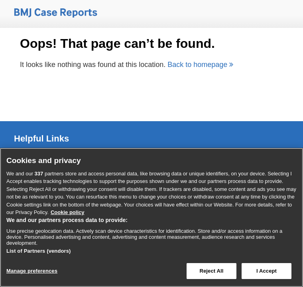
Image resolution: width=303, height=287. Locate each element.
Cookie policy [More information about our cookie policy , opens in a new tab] (68, 212)
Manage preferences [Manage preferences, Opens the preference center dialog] (31, 271)
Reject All (211, 271)
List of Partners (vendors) (38, 251)
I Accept (266, 271)
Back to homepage (200, 65)
